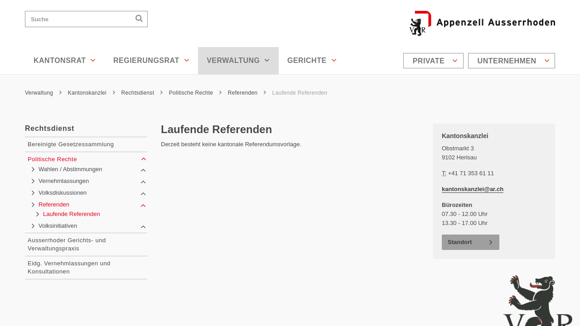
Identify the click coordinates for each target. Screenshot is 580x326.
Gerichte (312, 60)
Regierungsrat (151, 60)
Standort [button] (460, 242)
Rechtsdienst (142, 93)
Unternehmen (514, 61)
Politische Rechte (195, 93)
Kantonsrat (65, 60)
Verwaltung (238, 60)
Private (435, 61)
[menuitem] (434, 60)
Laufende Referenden (299, 93)
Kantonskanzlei (91, 93)
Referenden (247, 93)
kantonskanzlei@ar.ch (472, 189)
